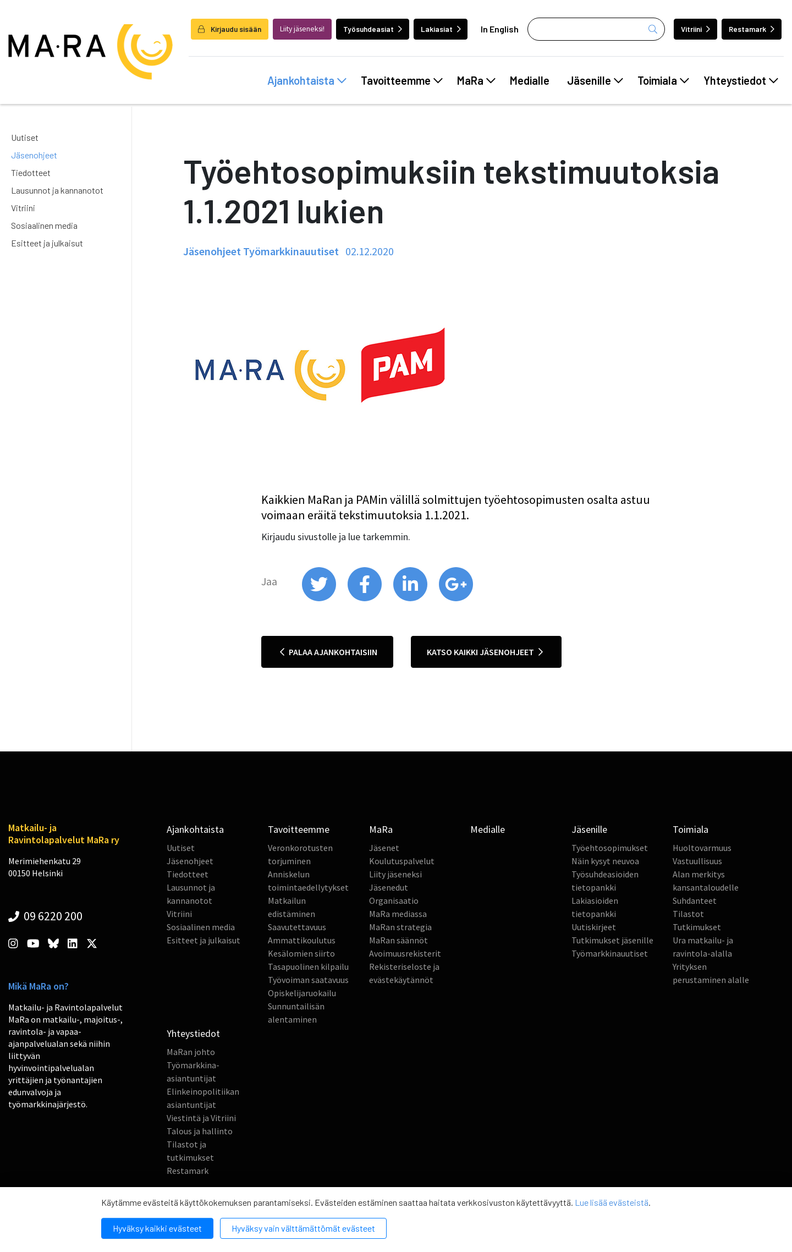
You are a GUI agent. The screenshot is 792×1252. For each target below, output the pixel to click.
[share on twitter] (320, 598)
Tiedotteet (31, 172)
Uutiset (24, 137)
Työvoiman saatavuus (308, 979)
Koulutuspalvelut (402, 860)
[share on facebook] (365, 598)
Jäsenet (384, 847)
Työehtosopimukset (609, 847)
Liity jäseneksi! (302, 29)
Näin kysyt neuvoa (605, 860)
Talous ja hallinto (200, 1130)
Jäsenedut (388, 887)
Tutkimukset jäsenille (612, 940)
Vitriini (695, 29)
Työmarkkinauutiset (609, 953)
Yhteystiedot (740, 80)
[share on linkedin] (411, 598)
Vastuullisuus (697, 860)
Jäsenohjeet (34, 155)
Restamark (751, 29)
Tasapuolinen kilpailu (308, 966)
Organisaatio (394, 900)
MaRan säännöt (398, 940)
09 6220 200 (45, 916)
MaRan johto (191, 1051)
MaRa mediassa (398, 913)
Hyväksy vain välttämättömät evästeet (303, 1228)
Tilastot (688, 913)
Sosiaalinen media (44, 225)
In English (500, 29)
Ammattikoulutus (302, 940)
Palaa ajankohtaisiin (328, 651)
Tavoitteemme (402, 80)
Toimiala (663, 80)
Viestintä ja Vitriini (201, 1117)
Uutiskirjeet (593, 926)
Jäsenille (595, 80)
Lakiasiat (441, 29)
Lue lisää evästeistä (611, 1202)
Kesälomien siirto (301, 953)
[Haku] (596, 29)
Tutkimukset (697, 926)
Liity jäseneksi (395, 874)
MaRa (476, 80)
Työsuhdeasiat (372, 29)
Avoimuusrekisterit (405, 953)
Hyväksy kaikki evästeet (157, 1228)
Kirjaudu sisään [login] (229, 29)
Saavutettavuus (297, 926)
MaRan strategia (400, 926)
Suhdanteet (695, 900)
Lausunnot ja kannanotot (57, 190)
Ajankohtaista (306, 80)
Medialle (529, 80)
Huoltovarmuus (702, 847)
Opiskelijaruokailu (302, 992)
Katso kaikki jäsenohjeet (485, 651)
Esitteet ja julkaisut (47, 243)
